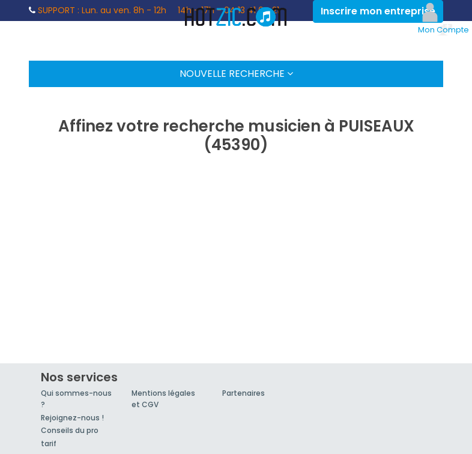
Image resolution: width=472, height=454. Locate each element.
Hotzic (236, 17)
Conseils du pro (69, 430)
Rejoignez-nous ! (72, 418)
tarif (48, 443)
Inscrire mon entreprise (378, 11)
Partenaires (243, 393)
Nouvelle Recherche (236, 73)
